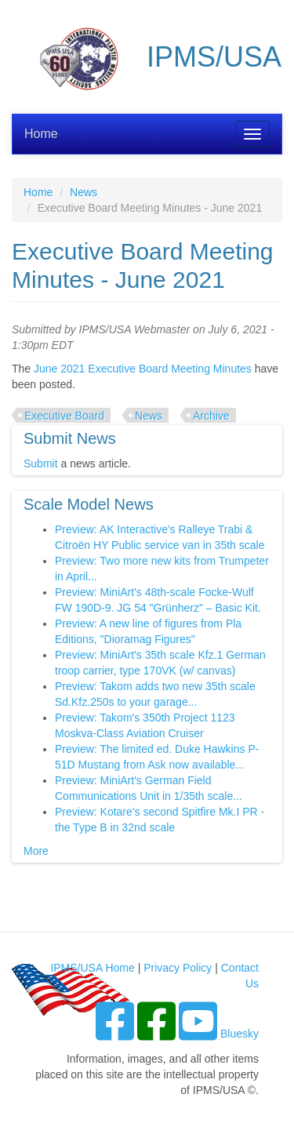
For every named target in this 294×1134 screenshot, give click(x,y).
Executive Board (64, 415)
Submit (41, 463)
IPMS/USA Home (92, 967)
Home (41, 133)
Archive (211, 415)
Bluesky (239, 1033)
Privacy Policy (177, 967)
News (83, 192)
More (36, 851)
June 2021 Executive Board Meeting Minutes (143, 368)
